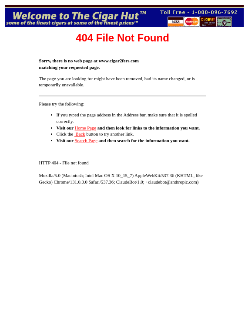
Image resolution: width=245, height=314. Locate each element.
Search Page (86, 140)
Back (79, 134)
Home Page (85, 128)
